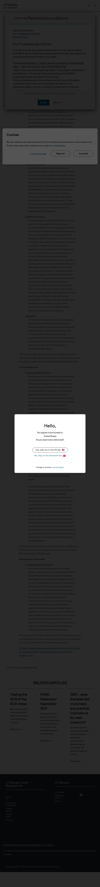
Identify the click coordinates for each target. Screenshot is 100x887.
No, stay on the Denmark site (50, 456)
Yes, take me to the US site (50, 450)
